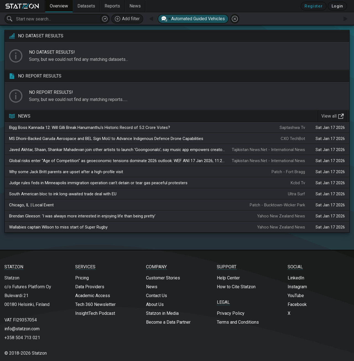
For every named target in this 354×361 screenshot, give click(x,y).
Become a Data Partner (168, 322)
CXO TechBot (293, 138)
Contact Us (156, 295)
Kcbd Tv (298, 182)
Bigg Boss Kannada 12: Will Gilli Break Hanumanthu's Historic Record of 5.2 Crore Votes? (89, 127)
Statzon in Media (162, 313)
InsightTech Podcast (95, 313)
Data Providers (89, 286)
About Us (155, 304)
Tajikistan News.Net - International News (268, 149)
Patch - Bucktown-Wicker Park (277, 204)
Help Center (228, 278)
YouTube (296, 295)
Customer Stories (163, 278)
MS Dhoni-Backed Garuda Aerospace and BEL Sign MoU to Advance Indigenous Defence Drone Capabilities (106, 138)
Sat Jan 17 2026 (330, 127)
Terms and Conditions (238, 322)
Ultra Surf (296, 193)
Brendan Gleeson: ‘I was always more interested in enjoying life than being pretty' (82, 216)
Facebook (297, 304)
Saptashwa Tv (292, 127)
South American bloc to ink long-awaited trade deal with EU (62, 193)
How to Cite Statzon (236, 286)
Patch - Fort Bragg (288, 171)
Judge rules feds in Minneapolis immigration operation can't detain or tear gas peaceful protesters (98, 182)
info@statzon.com (22, 328)
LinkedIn (296, 278)
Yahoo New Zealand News (281, 216)
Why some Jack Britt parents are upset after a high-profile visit (66, 171)
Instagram (297, 286)
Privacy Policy (230, 313)
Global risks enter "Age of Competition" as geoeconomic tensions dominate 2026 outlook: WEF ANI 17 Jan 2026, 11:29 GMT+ (117, 160)
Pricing (82, 278)
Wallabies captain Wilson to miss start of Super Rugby (58, 227)
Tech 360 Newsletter (95, 304)
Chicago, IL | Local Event (31, 204)
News (151, 286)
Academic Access (92, 295)
